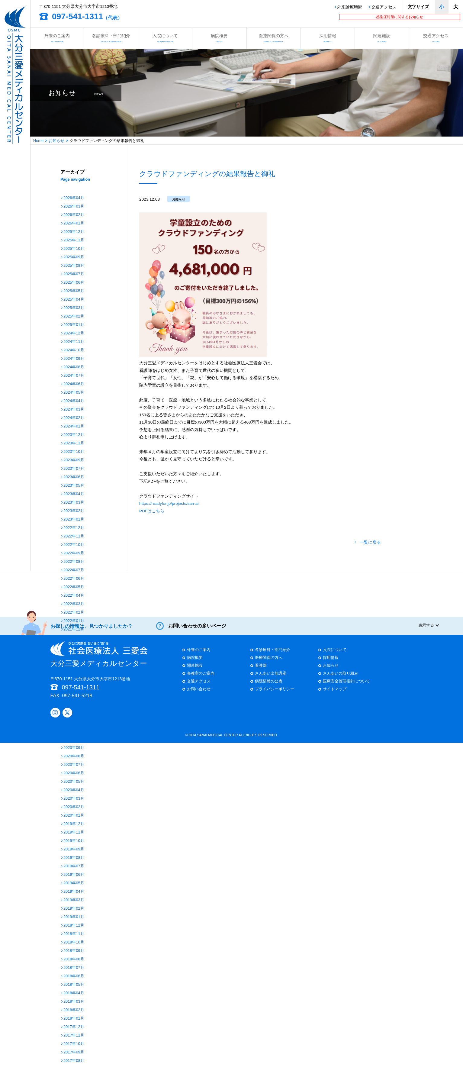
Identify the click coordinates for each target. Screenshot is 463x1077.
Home (38, 140)
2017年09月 (73, 1052)
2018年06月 (73, 976)
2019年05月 (73, 883)
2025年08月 (73, 266)
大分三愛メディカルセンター (99, 659)
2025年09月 (73, 257)
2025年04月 (73, 299)
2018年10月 (73, 942)
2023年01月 (73, 519)
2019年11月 (73, 832)
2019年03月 (73, 900)
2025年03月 (73, 308)
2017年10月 (73, 1044)
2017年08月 (73, 1061)
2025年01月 (73, 325)
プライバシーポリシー (274, 694)
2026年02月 (73, 215)
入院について (165, 38)
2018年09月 (73, 951)
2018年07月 (73, 968)
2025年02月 (73, 316)
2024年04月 (73, 401)
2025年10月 (73, 249)
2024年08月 (73, 367)
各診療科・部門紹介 (111, 38)
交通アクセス (384, 7)
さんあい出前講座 (270, 678)
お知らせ (56, 140)
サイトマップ (334, 694)
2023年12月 (73, 435)
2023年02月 (73, 511)
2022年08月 (73, 562)
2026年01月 (73, 223)
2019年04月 (73, 892)
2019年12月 (73, 824)
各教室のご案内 (200, 678)
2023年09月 (73, 460)
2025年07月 (73, 274)
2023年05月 (73, 486)
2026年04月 (73, 198)
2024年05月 (73, 393)
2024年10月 (73, 350)
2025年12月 (73, 232)
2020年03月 (73, 799)
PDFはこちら (151, 511)
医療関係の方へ (274, 38)
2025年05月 (73, 291)
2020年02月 (73, 807)
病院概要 (219, 38)
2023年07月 (73, 469)
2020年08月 (73, 756)
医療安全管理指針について (346, 686)
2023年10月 (73, 452)
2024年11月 (73, 342)
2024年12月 (73, 333)
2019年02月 (73, 909)
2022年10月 (73, 545)
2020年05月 (73, 782)
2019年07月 (73, 866)
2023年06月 (73, 477)
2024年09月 (73, 359)
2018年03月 (73, 1002)
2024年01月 (73, 426)
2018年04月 (73, 993)
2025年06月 (73, 283)
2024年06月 (73, 384)
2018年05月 (73, 985)
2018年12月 (73, 925)
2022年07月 (73, 570)
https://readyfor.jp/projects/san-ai (168, 503)
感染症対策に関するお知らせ (399, 17)
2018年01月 (73, 1019)
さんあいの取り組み (340, 678)
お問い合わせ (199, 694)
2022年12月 (73, 528)
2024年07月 (73, 376)
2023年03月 (73, 503)
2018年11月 (73, 934)
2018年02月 (73, 1010)
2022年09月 (73, 553)
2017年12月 (73, 1027)
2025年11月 (73, 240)
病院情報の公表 (268, 686)
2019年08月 (73, 858)
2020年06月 (73, 773)
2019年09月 (73, 849)
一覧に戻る (370, 542)
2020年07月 (73, 765)
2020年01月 (73, 815)
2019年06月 (73, 875)
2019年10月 (73, 841)
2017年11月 (73, 1035)
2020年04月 (73, 790)
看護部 (261, 670)
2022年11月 (73, 536)
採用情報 (328, 38)
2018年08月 (73, 959)
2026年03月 (73, 206)
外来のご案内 (57, 38)
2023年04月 (73, 494)
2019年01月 (73, 917)
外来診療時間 (349, 7)
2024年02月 (73, 418)
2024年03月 (73, 409)
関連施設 (382, 38)
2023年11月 (73, 443)
